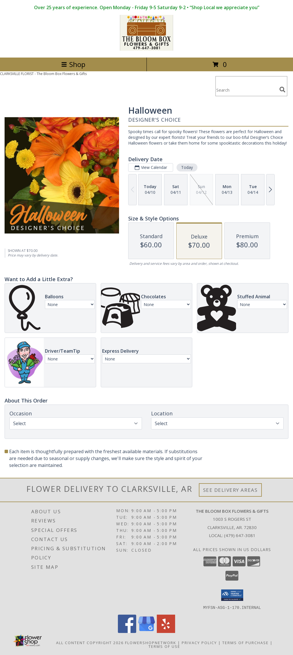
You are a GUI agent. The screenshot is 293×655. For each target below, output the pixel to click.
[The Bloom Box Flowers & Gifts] (146, 49)
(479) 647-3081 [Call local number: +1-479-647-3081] (240, 535)
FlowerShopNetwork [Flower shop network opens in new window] (150, 642)
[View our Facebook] (127, 631)
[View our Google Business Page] (146, 631)
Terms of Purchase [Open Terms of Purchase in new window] (245, 642)
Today (187, 167)
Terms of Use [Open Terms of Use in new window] (164, 646)
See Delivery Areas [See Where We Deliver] (230, 490)
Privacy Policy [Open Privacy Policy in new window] (199, 642)
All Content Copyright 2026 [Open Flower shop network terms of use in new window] (90, 642)
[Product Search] (246, 90)
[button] (232, 595)
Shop (73, 64)
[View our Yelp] (166, 631)
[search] (282, 89)
